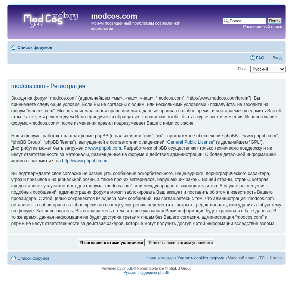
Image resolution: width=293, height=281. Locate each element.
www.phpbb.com (104, 148)
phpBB (127, 268)
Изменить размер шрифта (276, 46)
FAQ (260, 58)
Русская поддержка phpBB (146, 273)
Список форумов (35, 47)
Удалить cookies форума (201, 258)
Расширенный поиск (262, 26)
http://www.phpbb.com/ (84, 160)
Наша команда (159, 258)
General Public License (190, 142)
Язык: (243, 68)
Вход (277, 58)
